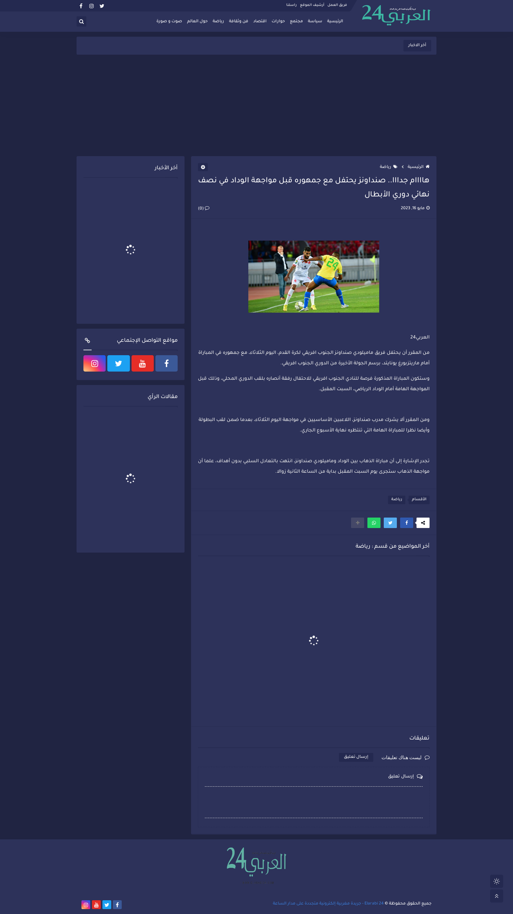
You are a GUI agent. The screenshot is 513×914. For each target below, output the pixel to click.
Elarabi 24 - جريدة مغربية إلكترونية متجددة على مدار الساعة (328, 904)
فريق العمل (337, 5)
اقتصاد (260, 21)
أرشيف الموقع (312, 5)
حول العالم (197, 21)
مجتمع (296, 21)
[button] (406, 523)
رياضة (218, 21)
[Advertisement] (256, 105)
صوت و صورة (169, 21)
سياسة (315, 21)
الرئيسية (335, 21)
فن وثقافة (238, 21)
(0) (203, 209)
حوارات (278, 21)
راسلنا (291, 5)
